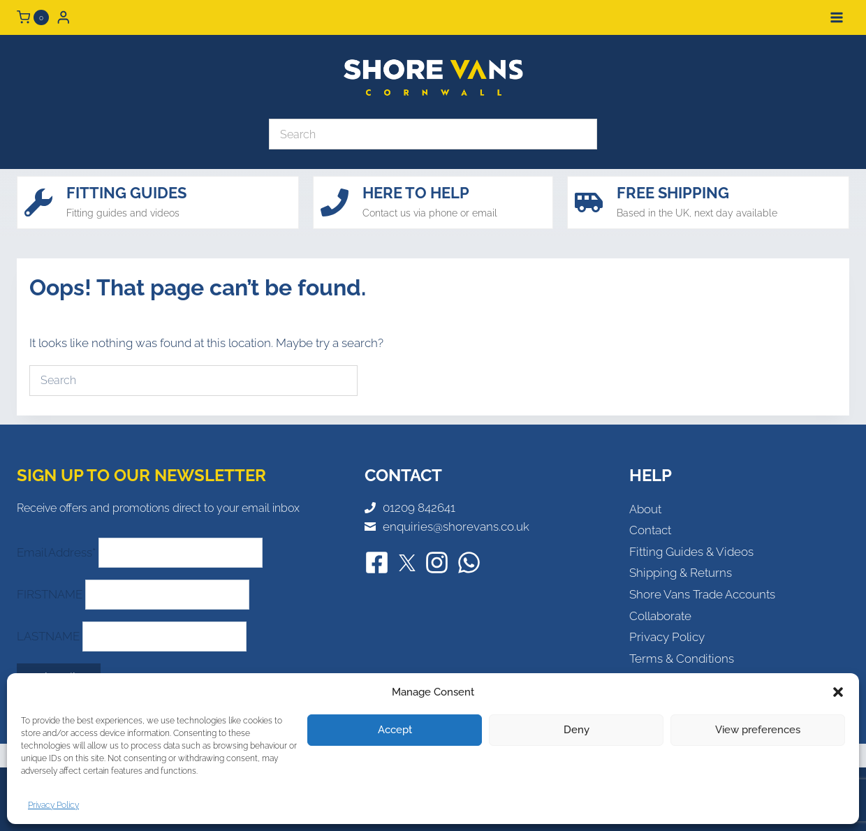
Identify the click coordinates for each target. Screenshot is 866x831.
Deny (576, 729)
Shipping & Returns (680, 573)
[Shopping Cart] (33, 17)
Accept (395, 729)
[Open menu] (836, 17)
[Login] (63, 17)
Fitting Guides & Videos (691, 552)
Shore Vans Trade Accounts (702, 594)
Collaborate (660, 616)
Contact (650, 530)
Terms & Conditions (681, 658)
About (645, 509)
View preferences (757, 729)
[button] (838, 692)
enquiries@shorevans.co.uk (456, 527)
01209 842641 (419, 508)
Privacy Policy (53, 805)
